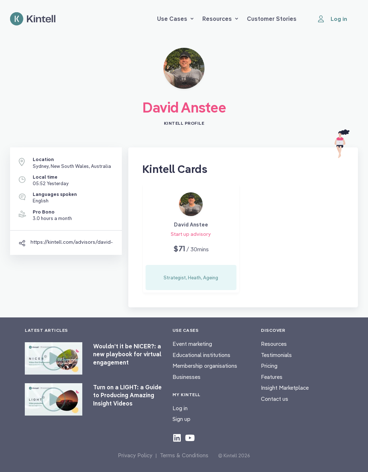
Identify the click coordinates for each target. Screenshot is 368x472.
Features (271, 377)
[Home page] (32, 19)
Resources (220, 18)
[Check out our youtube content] (190, 437)
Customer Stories (271, 18)
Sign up (181, 419)
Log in (180, 408)
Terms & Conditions (184, 455)
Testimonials (276, 355)
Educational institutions (201, 355)
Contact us (274, 398)
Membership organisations (204, 365)
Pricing (269, 365)
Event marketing (192, 343)
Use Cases (175, 18)
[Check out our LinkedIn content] (177, 437)
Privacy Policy (135, 455)
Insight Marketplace (285, 387)
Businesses (186, 377)
